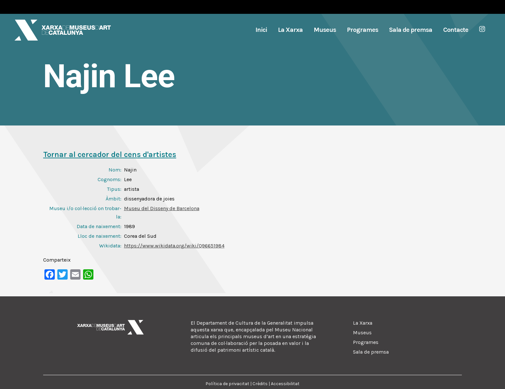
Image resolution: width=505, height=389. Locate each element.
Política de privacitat (227, 383)
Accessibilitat (285, 383)
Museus (362, 332)
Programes (365, 342)
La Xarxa (362, 323)
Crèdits (260, 383)
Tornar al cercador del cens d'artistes (109, 154)
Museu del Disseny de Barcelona (161, 208)
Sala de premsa (371, 352)
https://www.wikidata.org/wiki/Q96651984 (174, 246)
